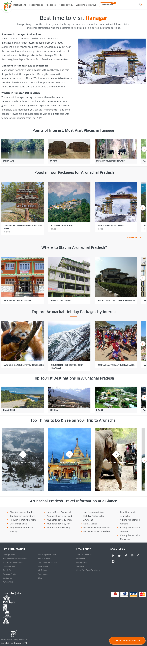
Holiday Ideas (36, 4)
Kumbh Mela (8, 582)
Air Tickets (42, 570)
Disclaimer (80, 559)
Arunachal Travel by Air (58, 523)
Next (144, 149)
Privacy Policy (81, 562)
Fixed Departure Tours (47, 555)
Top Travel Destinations (47, 562)
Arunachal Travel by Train (59, 519)
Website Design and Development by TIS (14, 617)
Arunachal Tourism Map (58, 527)
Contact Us (7, 578)
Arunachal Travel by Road (59, 515)
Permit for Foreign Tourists (96, 527)
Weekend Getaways (86, 4)
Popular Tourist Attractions (23, 519)
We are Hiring (81, 566)
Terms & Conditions (84, 555)
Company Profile (9, 574)
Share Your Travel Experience (88, 570)
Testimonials (43, 574)
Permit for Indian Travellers (96, 531)
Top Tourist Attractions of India (15, 559)
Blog (40, 578)
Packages (51, 4)
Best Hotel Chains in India (13, 562)
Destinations (19, 4)
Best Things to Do (18, 523)
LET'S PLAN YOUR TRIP (127, 641)
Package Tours (9, 555)
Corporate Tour (9, 566)
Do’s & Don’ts (90, 523)
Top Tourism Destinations (22, 515)
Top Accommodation (93, 512)
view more (134, 238)
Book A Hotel (43, 566)
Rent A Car (7, 570)
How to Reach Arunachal (59, 512)
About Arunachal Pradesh (22, 512)
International (107, 5)
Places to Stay (66, 4)
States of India (44, 559)
